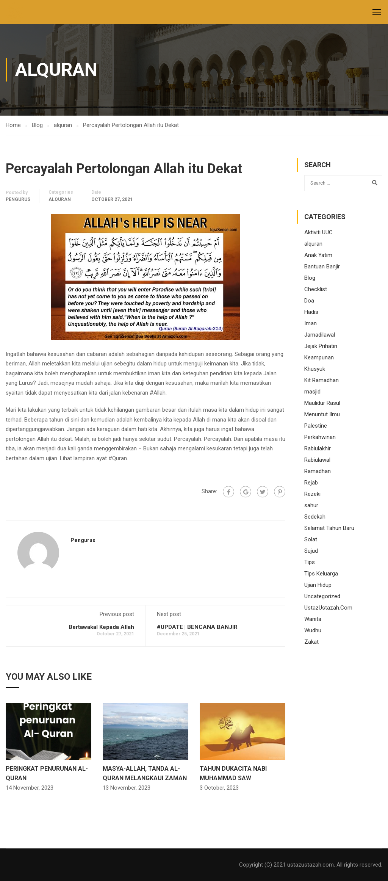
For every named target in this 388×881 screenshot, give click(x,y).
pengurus (18, 199)
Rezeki (312, 494)
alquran (59, 199)
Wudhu (312, 630)
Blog (309, 277)
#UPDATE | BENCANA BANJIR (197, 627)
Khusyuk (314, 368)
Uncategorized (322, 596)
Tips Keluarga (321, 573)
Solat (310, 539)
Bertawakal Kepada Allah (101, 627)
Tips (309, 562)
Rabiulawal (317, 459)
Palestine (315, 425)
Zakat (311, 641)
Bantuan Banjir (322, 266)
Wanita (312, 619)
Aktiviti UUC (318, 232)
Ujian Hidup (318, 585)
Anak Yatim (318, 255)
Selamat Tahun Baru (329, 528)
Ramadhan (317, 471)
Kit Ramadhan (321, 380)
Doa (309, 300)
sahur (311, 505)
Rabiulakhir (317, 448)
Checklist (315, 289)
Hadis (311, 312)
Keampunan (319, 357)
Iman (310, 323)
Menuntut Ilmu (322, 414)
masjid (312, 391)
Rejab (311, 482)
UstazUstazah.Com (328, 607)
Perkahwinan (320, 437)
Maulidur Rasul (322, 403)
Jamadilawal (319, 334)
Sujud (311, 550)
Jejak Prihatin (320, 346)
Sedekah (314, 516)
